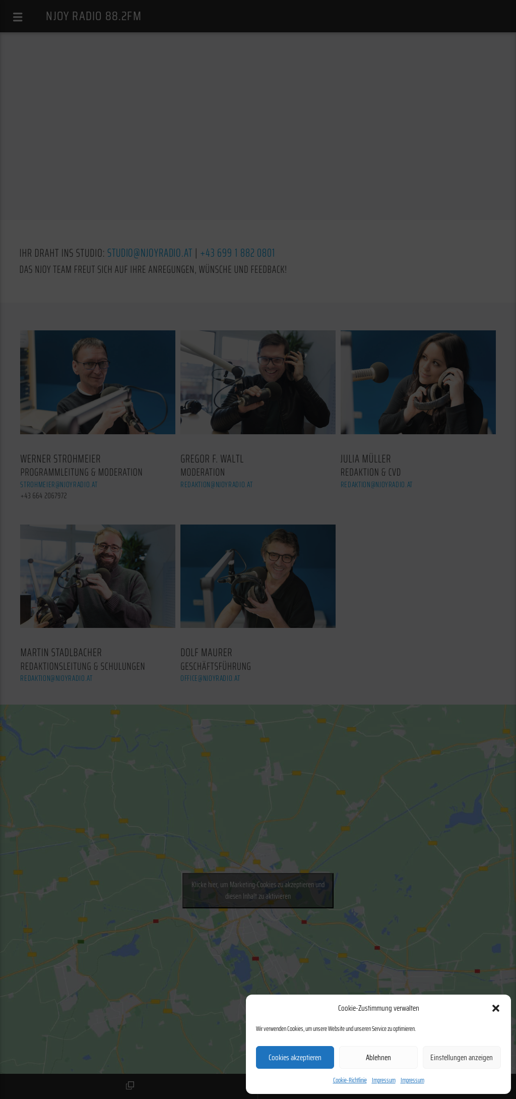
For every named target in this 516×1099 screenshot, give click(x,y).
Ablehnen (378, 1058)
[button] (496, 1008)
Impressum (384, 1080)
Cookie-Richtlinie (350, 1080)
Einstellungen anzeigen (461, 1058)
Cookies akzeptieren (295, 1058)
